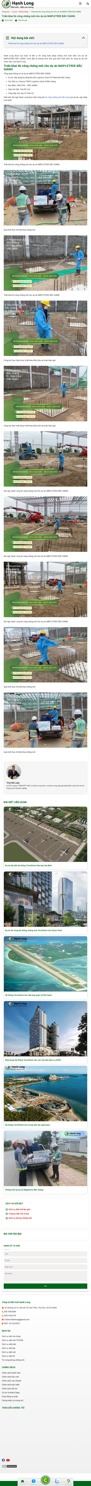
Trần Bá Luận (13, 782)
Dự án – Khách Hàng (20, 12)
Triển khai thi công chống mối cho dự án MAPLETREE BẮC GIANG (36, 43)
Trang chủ (6, 12)
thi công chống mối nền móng (57, 97)
